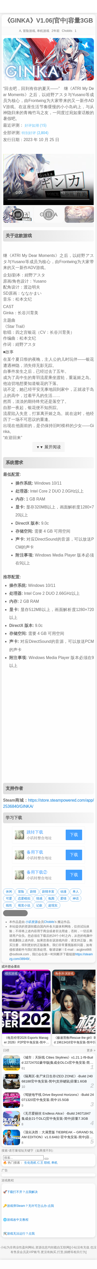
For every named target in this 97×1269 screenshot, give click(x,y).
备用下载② (37, 872)
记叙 (39, 905)
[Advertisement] (48, 729)
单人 (76, 891)
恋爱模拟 (24, 898)
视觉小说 (24, 905)
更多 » (91, 1050)
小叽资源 (31, 922)
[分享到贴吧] (25, 913)
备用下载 (35, 852)
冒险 (21, 891)
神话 (76, 898)
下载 (74, 834)
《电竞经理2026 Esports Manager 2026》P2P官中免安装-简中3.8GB (26, 1040)
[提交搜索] (46, 1159)
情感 (39, 898)
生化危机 (30, 1162)
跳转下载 (35, 832)
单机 (54, 1162)
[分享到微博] (6, 913)
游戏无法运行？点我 (19, 1233)
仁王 (40, 1162)
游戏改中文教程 (15, 1219)
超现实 (52, 905)
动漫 (63, 891)
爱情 (63, 898)
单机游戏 (43, 31)
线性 (9, 905)
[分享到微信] (18, 913)
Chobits (49, 922)
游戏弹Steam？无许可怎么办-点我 (28, 1206)
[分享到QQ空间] (12, 913)
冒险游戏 (29, 31)
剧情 (33, 891)
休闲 (9, 891)
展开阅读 (48, 447)
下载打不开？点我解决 (20, 1192)
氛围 (51, 898)
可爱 (9, 898)
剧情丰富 (48, 891)
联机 (47, 1162)
